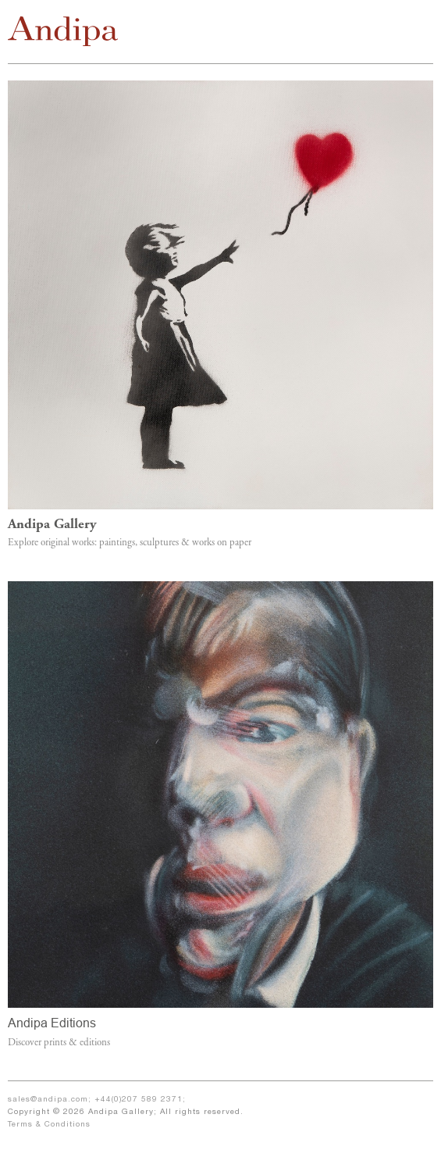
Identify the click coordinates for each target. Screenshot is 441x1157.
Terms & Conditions (49, 1124)
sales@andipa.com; (51, 1099)
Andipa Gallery (52, 525)
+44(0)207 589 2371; (140, 1099)
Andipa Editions (52, 1023)
